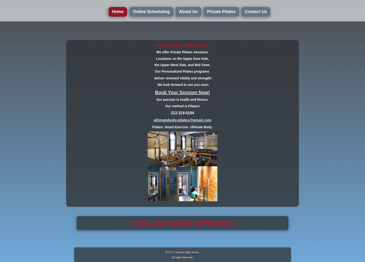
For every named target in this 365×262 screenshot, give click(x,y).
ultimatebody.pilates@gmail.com (182, 120)
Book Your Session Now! (182, 92)
